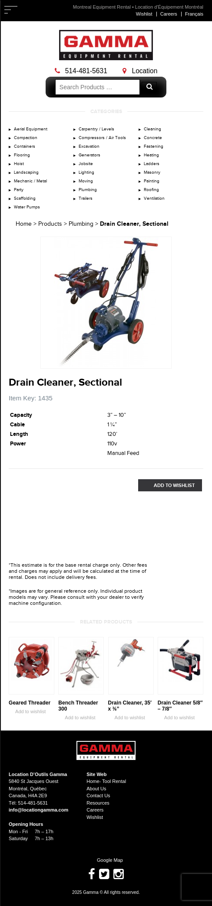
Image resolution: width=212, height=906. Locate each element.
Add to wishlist (27, 711)
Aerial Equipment (30, 129)
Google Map (106, 860)
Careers (168, 13)
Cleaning (152, 129)
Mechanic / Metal (30, 181)
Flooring (22, 155)
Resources (97, 802)
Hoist (19, 163)
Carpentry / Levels (96, 129)
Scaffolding (25, 198)
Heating (151, 155)
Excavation (89, 146)
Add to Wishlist (166, 485)
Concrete (153, 137)
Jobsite (86, 163)
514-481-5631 (81, 71)
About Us (96, 788)
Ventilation (154, 198)
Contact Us (98, 795)
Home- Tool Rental (106, 781)
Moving (86, 181)
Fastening (153, 146)
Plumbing (88, 189)
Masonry (152, 172)
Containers (24, 146)
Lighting (86, 172)
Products (50, 224)
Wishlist (144, 13)
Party (18, 189)
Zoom (165, 362)
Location (140, 71)
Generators (89, 155)
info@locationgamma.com (38, 809)
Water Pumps (27, 207)
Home (24, 224)
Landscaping (26, 172)
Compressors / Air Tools (102, 137)
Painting (151, 181)
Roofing (151, 189)
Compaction (25, 137)
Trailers (86, 198)
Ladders (151, 163)
